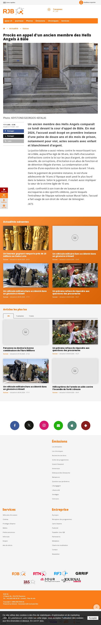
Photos (29, 21)
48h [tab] (8, 316)
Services (65, 21)
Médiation (55, 541)
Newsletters (58, 425)
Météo (5, 528)
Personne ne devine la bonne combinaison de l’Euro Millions (19, 349)
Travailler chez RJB (58, 532)
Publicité (55, 528)
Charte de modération (60, 545)
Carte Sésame (57, 523)
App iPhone (72, 425)
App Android (85, 425)
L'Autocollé (56, 490)
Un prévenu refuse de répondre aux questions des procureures (70, 292)
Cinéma (5, 519)
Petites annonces (9, 532)
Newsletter (56, 554)
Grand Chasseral (58, 464)
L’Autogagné (56, 486)
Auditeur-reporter (87, 2)
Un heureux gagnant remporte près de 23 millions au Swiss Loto (24, 255)
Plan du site (31, 598)
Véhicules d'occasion (10, 515)
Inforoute (6, 536)
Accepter (93, 618)
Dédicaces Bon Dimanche (61, 473)
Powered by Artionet (10, 604)
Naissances (56, 477)
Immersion (56, 468)
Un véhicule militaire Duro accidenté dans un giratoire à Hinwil (74, 255)
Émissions (40, 21)
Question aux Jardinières (60, 481)
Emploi (5, 541)
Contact (54, 549)
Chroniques (53, 21)
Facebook (14, 425)
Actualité (13, 28)
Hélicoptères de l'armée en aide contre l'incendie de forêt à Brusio (72, 388)
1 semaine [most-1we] (20, 316)
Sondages (55, 494)
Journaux (19, 21)
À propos (55, 515)
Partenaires (56, 536)
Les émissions (57, 447)
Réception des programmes (62, 519)
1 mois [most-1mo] (31, 316)
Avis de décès (7, 545)
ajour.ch (8, 21)
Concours (55, 499)
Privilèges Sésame (9, 523)
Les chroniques (57, 451)
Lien (8, 141)
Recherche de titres (59, 455)
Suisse (26, 28)
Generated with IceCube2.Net (28, 604)
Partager (9, 131)
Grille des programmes (60, 460)
